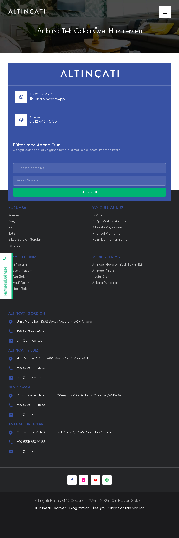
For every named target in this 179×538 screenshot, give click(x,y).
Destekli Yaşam (20, 270)
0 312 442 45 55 (43, 122)
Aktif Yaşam (17, 264)
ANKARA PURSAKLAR (25, 424)
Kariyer (13, 221)
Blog (11, 227)
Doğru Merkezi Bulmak (109, 221)
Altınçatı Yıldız (103, 270)
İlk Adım (98, 215)
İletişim (13, 233)
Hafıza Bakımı (18, 276)
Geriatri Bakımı (19, 288)
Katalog (14, 245)
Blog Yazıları (79, 508)
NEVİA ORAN (19, 387)
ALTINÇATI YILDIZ (23, 350)
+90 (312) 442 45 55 (31, 331)
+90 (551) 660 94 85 (31, 441)
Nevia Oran (101, 276)
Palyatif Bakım (19, 282)
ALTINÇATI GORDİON (26, 314)
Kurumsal (15, 215)
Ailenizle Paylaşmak (107, 227)
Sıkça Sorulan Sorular (24, 239)
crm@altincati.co (30, 340)
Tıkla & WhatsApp (47, 99)
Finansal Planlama (106, 233)
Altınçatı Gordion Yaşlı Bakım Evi (117, 264)
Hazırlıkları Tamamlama (110, 239)
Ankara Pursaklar (105, 282)
